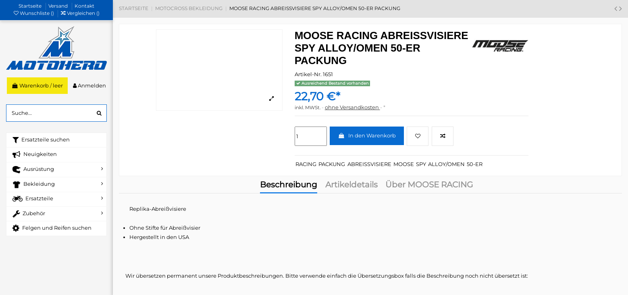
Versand (58, 6)
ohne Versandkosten (352, 107)
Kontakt (84, 6)
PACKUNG (331, 164)
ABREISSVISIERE (369, 164)
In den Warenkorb (367, 135)
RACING (305, 164)
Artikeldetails (351, 185)
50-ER (474, 164)
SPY (421, 164)
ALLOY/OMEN (446, 164)
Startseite (31, 6)
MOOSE (403, 164)
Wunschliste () (34, 13)
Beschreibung (288, 185)
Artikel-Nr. (308, 74)
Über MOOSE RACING (429, 185)
